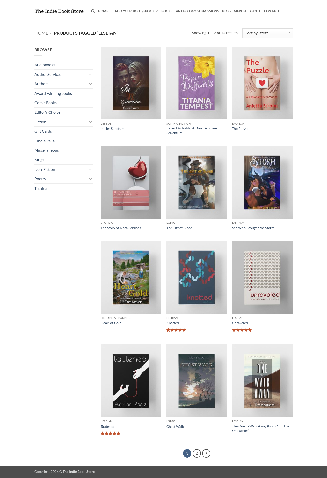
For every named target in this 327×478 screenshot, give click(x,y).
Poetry (40, 178)
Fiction (40, 121)
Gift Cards (43, 131)
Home (104, 11)
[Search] (93, 11)
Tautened (107, 426)
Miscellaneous (46, 150)
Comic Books (45, 102)
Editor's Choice (47, 112)
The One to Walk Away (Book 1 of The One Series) (260, 428)
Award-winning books (53, 93)
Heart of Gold (111, 323)
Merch (240, 11)
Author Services (47, 74)
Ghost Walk (175, 426)
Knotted (172, 323)
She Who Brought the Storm (253, 228)
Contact (272, 11)
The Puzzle (240, 129)
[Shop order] (267, 33)
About (255, 11)
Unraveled (240, 323)
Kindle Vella (44, 140)
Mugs (39, 159)
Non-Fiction (44, 169)
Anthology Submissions (197, 11)
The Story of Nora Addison (121, 228)
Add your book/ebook (136, 11)
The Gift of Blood (179, 228)
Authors (41, 83)
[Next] (206, 453)
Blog (226, 11)
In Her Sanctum (112, 129)
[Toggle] (90, 74)
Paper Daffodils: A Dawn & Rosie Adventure (191, 130)
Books (166, 11)
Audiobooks (44, 64)
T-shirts (40, 188)
